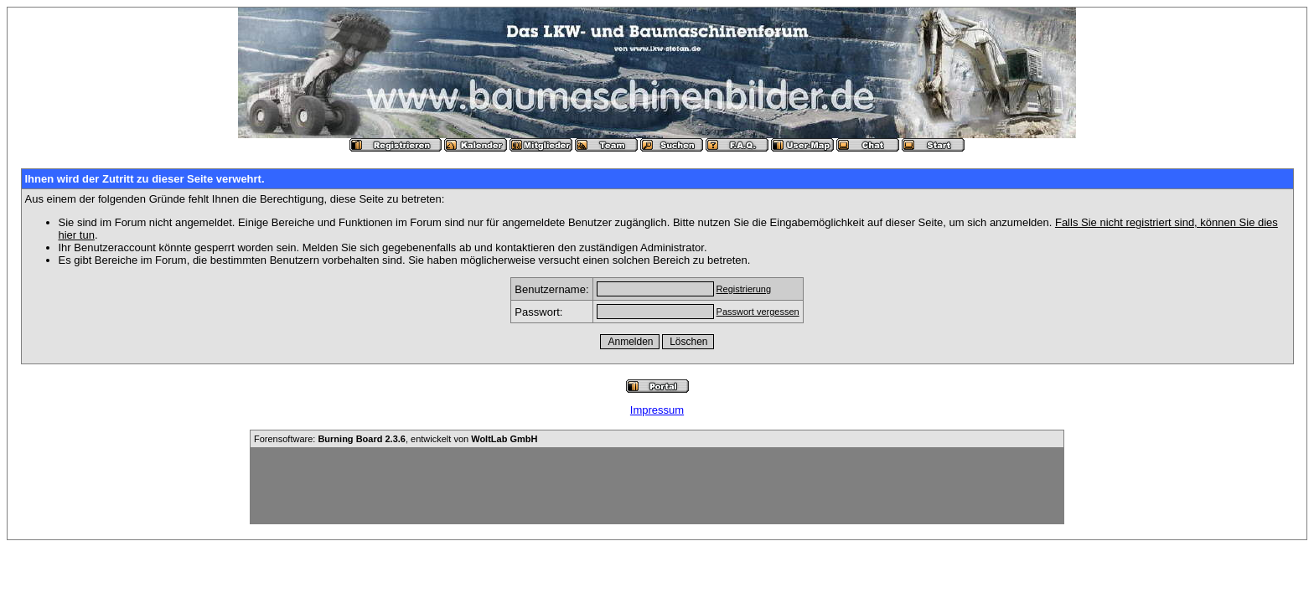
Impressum (657, 410)
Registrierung (743, 289)
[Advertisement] (657, 485)
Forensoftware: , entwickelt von (395, 439)
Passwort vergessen (757, 312)
